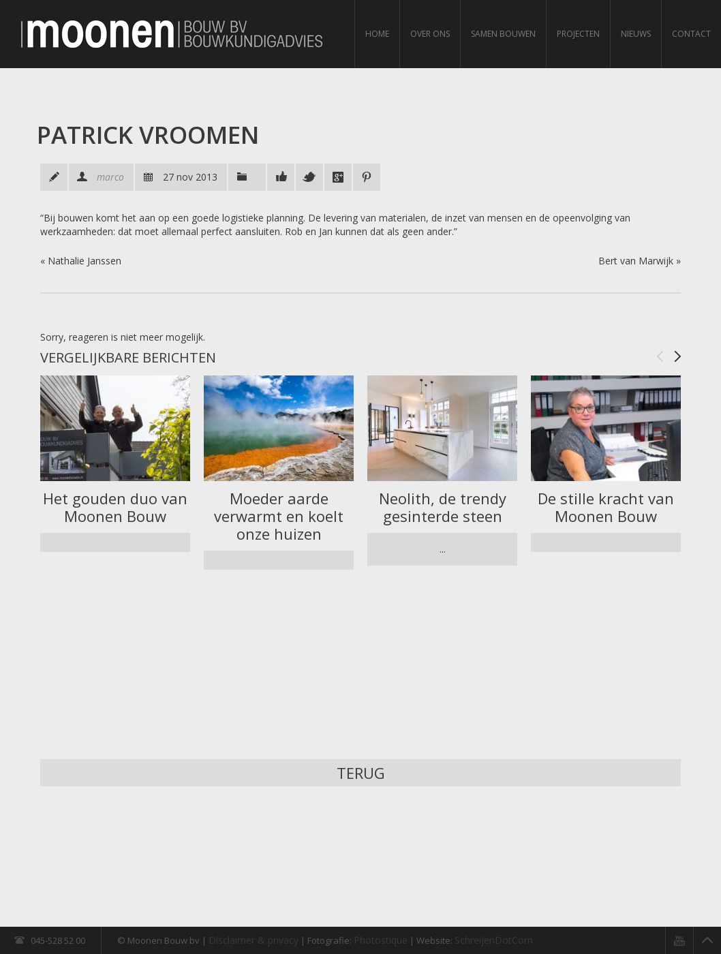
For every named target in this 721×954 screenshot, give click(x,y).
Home (377, 34)
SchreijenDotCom (494, 940)
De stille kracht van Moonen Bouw (606, 507)
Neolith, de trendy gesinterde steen (442, 507)
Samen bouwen (503, 34)
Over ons (430, 34)
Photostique (381, 940)
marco (110, 176)
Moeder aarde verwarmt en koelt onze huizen (278, 515)
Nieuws (636, 34)
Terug (361, 773)
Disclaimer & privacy (253, 940)
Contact (691, 34)
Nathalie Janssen (84, 260)
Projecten (578, 34)
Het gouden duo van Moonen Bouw (115, 507)
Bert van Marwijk (635, 260)
